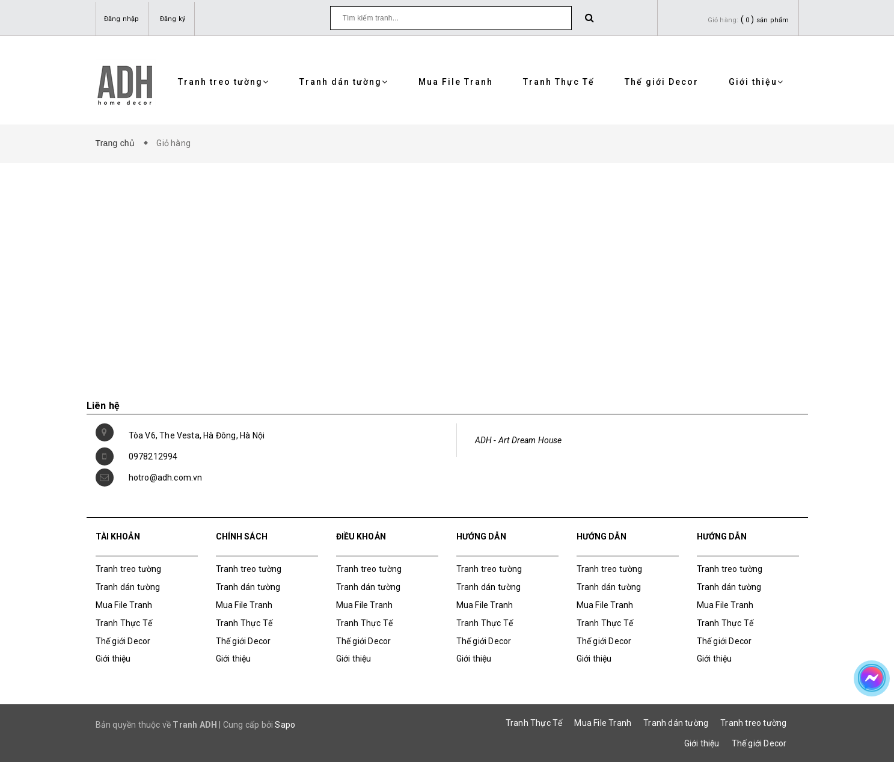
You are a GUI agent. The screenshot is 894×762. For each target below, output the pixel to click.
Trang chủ (118, 143)
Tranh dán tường (343, 82)
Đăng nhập (121, 19)
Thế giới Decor (662, 82)
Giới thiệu (756, 82)
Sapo (285, 725)
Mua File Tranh (455, 82)
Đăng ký (172, 19)
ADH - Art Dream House (518, 440)
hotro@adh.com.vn (166, 477)
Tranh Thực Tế (559, 82)
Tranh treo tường (223, 82)
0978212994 (153, 456)
